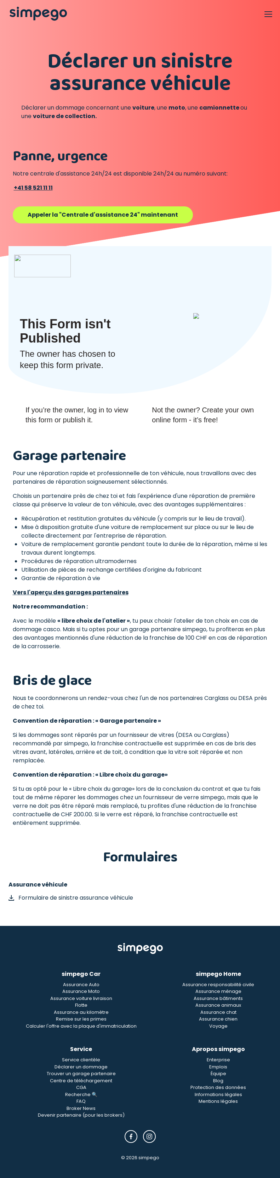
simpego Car (81, 974)
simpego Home (218, 974)
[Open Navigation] (268, 14)
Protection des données (218, 1087)
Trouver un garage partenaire (81, 1073)
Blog (218, 1080)
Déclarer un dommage (81, 1066)
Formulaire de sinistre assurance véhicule (70, 898)
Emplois (218, 1066)
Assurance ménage (218, 991)
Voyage (218, 1026)
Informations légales (218, 1094)
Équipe (218, 1073)
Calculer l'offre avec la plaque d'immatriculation (81, 1026)
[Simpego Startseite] (140, 948)
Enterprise (218, 1059)
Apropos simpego (218, 1049)
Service (81, 1049)
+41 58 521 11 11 (33, 188)
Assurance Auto (81, 984)
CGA (81, 1087)
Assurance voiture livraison (81, 998)
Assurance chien (218, 1019)
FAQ (81, 1101)
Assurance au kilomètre (81, 1012)
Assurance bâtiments (218, 998)
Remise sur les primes (81, 1019)
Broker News (81, 1108)
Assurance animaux (218, 1005)
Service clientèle (81, 1059)
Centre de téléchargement (81, 1080)
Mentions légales (218, 1101)
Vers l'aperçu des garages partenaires (70, 592)
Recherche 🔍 (81, 1094)
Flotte (81, 1005)
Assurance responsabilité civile (218, 984)
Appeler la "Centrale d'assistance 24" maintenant (103, 215)
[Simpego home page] (38, 14)
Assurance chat (218, 1012)
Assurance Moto (81, 991)
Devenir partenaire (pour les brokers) (81, 1115)
